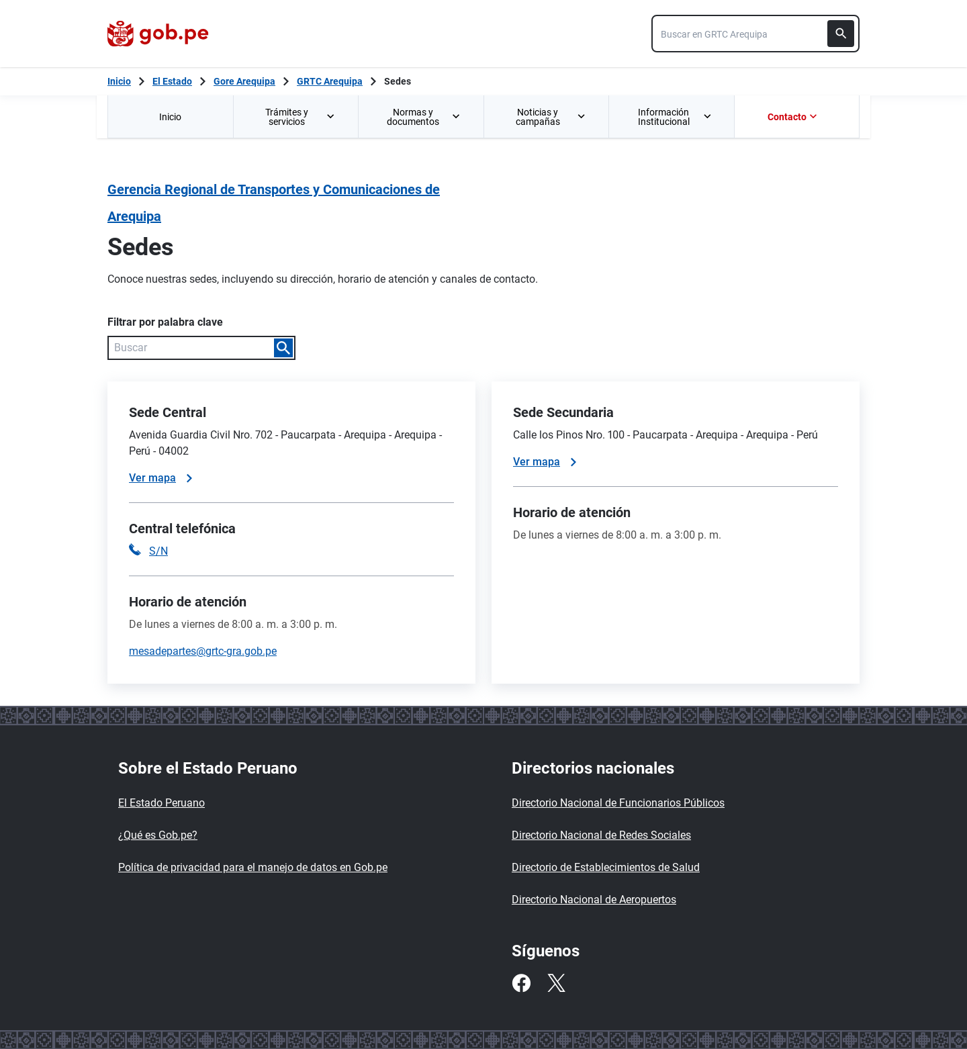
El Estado (172, 81)
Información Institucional (675, 117)
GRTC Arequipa (330, 81)
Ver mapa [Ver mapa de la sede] (160, 477)
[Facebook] (521, 983)
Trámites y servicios (300, 117)
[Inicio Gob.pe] (119, 81)
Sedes (397, 81)
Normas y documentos (424, 117)
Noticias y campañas (551, 117)
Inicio (170, 116)
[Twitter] (556, 983)
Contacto (794, 116)
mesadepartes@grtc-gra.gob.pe (203, 651)
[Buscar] (840, 33)
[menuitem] (170, 116)
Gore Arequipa (244, 81)
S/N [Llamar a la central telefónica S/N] (158, 551)
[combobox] (755, 33)
